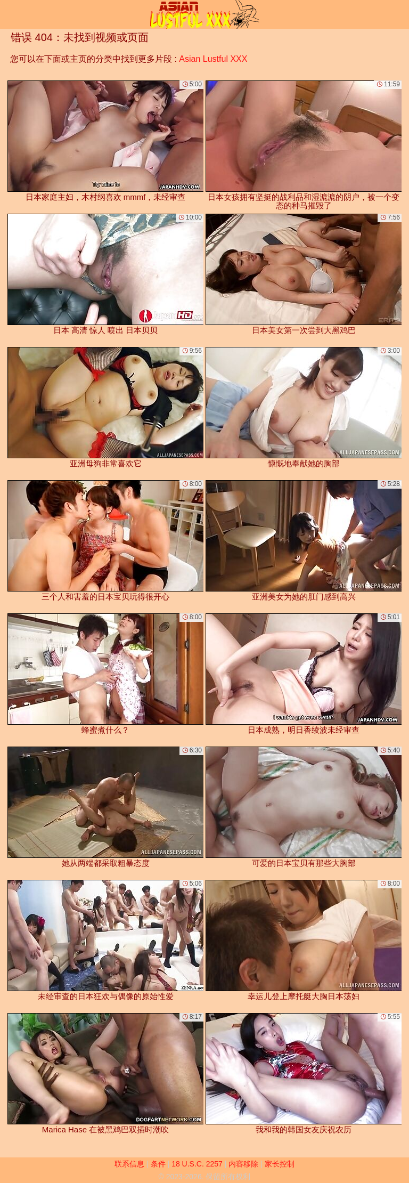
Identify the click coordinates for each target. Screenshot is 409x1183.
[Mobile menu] (9, 14)
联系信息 (129, 1164)
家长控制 (280, 1164)
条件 (158, 1164)
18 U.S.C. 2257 (197, 1164)
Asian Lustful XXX (213, 58)
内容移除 (243, 1164)
